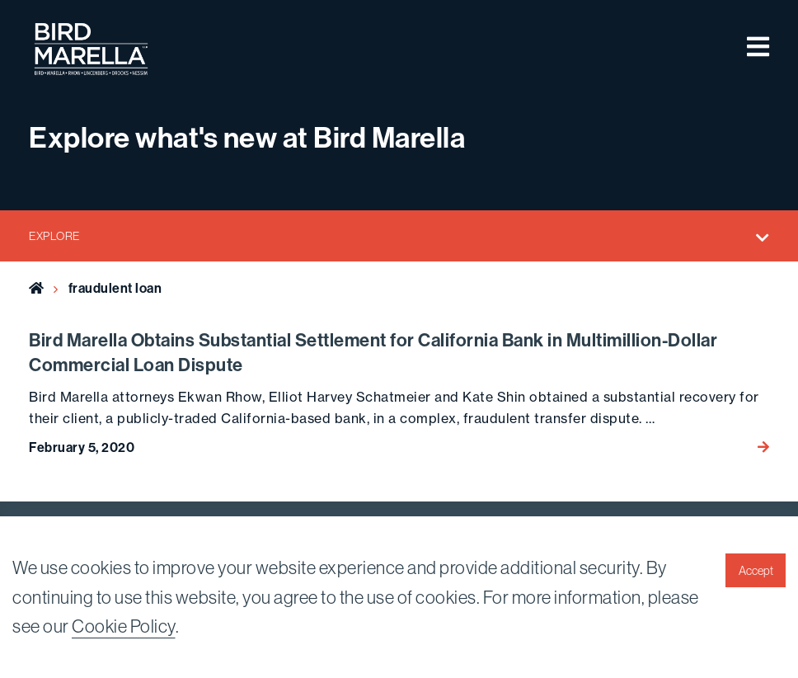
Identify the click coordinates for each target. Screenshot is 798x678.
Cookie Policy (124, 626)
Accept (756, 570)
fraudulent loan (115, 288)
